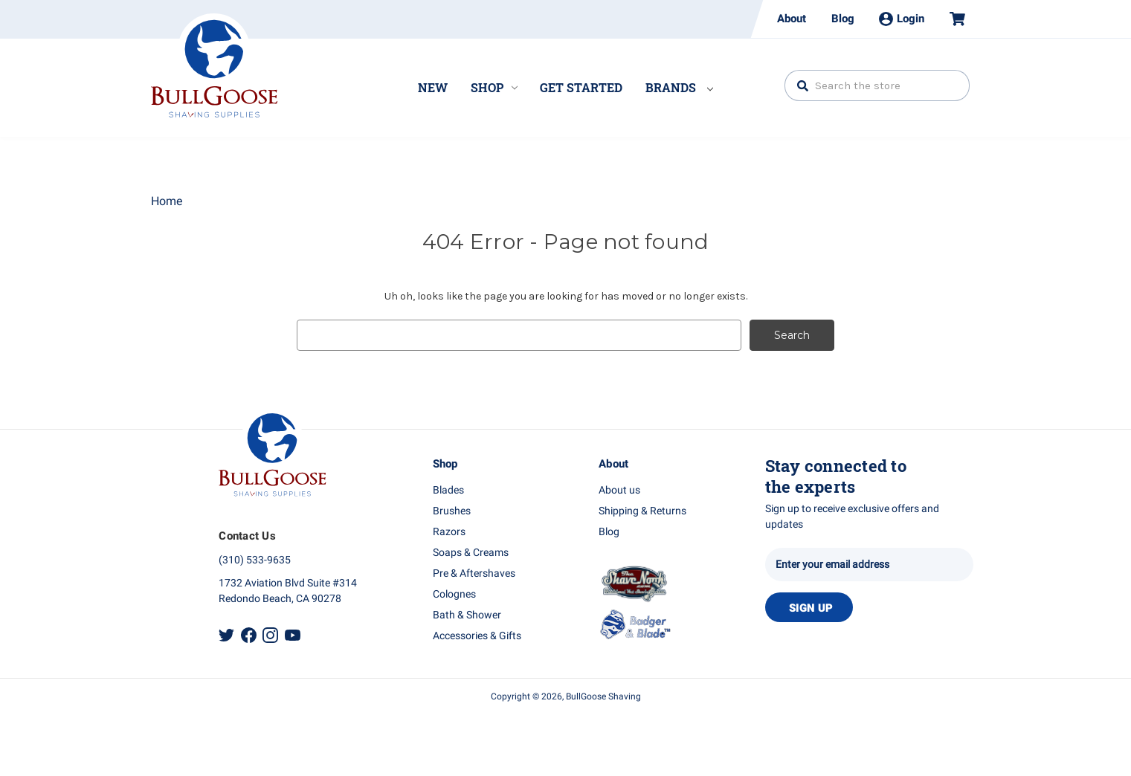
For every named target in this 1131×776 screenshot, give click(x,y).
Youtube (292, 634)
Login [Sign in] (901, 18)
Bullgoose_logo (214, 65)
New (433, 87)
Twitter (226, 634)
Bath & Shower (467, 615)
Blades (448, 490)
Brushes (452, 511)
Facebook (249, 634)
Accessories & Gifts (477, 636)
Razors (449, 532)
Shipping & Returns (642, 511)
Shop (494, 87)
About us (619, 490)
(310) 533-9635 (255, 560)
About (791, 18)
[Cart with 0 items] (951, 18)
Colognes (454, 594)
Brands (679, 87)
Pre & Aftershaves (474, 573)
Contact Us (247, 536)
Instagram (270, 634)
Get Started (581, 87)
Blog (842, 18)
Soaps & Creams (471, 552)
